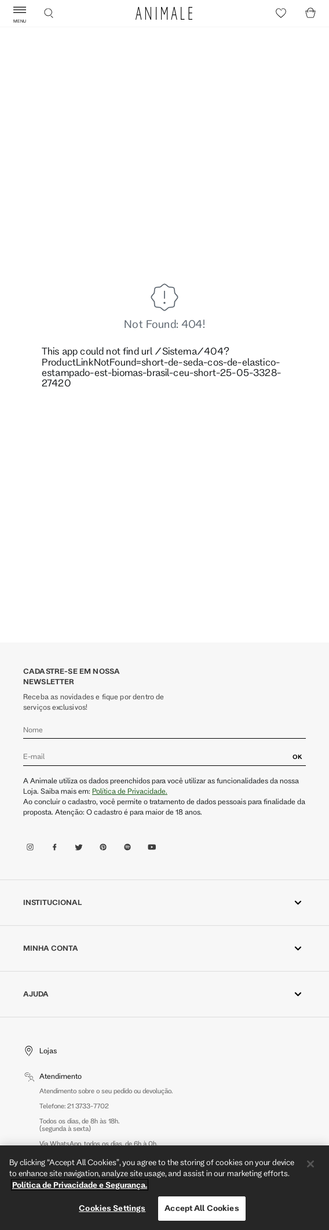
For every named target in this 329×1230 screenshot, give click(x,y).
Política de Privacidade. (129, 791)
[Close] (310, 1164)
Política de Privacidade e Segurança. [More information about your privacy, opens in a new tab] (79, 1184)
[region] (164, 1187)
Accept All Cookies (201, 1208)
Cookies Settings (112, 1208)
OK (297, 756)
